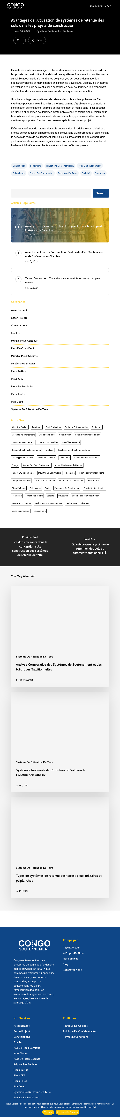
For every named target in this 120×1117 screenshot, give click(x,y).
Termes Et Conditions (75, 1036)
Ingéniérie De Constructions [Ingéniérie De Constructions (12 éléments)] (91, 473)
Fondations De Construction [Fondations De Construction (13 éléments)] (86, 458)
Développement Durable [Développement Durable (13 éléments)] (22, 458)
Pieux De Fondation (22, 386)
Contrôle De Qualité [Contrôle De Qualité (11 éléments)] (71, 442)
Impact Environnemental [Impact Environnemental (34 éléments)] (23, 473)
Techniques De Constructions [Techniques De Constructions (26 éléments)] (48, 503)
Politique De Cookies (75, 1025)
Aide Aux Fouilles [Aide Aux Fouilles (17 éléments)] (20, 427)
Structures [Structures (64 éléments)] (63, 496)
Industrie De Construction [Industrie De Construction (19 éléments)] (49, 473)
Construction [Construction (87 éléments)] (65, 435)
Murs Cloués (21, 1053)
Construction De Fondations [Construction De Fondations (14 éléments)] (87, 435)
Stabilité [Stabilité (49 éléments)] (50, 496)
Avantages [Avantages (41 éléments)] (37, 427)
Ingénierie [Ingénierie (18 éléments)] (70, 473)
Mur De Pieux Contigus (24, 340)
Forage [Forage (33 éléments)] (15, 465)
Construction (19, 165)
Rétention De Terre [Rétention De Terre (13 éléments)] (34, 496)
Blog (65, 964)
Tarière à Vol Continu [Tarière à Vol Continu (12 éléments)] (21, 503)
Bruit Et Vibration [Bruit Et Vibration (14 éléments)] (53, 427)
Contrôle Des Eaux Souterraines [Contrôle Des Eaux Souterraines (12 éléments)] (26, 450)
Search (100, 193)
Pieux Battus (18, 371)
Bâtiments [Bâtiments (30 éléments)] (97, 427)
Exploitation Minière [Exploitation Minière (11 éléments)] (46, 458)
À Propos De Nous (73, 953)
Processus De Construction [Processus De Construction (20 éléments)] (66, 488)
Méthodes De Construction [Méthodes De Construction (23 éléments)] (71, 480)
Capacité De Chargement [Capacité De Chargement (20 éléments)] (23, 435)
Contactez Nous (72, 969)
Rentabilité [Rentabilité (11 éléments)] (17, 496)
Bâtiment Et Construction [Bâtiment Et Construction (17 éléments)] (76, 427)
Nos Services (70, 958)
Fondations (35, 165)
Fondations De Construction (60, 165)
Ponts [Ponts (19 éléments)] (47, 488)
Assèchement (19, 310)
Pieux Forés (17, 394)
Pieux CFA (17, 378)
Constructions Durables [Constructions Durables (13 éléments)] (47, 442)
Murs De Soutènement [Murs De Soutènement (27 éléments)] (45, 480)
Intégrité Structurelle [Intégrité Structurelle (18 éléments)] (21, 480)
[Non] (116, 1108)
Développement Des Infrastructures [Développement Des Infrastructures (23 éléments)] (74, 450)
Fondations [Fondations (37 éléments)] (65, 458)
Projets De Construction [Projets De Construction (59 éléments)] (94, 488)
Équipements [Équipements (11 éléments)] (40, 511)
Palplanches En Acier (23, 363)
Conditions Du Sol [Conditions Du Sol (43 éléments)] (47, 435)
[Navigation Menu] (113, 6)
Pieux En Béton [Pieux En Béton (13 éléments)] (19, 488)
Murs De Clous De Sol (23, 348)
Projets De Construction (41, 173)
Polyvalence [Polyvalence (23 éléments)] (35, 488)
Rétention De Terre (67, 173)
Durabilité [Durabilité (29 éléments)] (49, 450)
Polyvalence (19, 173)
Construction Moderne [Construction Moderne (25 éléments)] (22, 442)
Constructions (19, 325)
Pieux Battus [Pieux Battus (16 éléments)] (93, 480)
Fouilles (15, 333)
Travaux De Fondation (26, 1097)
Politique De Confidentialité (79, 1031)
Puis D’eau (17, 401)
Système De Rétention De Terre (55, 32)
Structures (100, 173)
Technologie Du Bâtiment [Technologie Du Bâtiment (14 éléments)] (77, 503)
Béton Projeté (19, 317)
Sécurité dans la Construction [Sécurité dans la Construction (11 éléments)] (85, 496)
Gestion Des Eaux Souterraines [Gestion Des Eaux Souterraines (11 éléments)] (36, 465)
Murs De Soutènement (90, 165)
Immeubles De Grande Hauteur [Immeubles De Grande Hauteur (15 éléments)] (68, 465)
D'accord (48, 1112)
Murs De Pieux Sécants (24, 355)
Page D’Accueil (71, 947)
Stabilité (86, 173)
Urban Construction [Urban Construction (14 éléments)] (21, 511)
